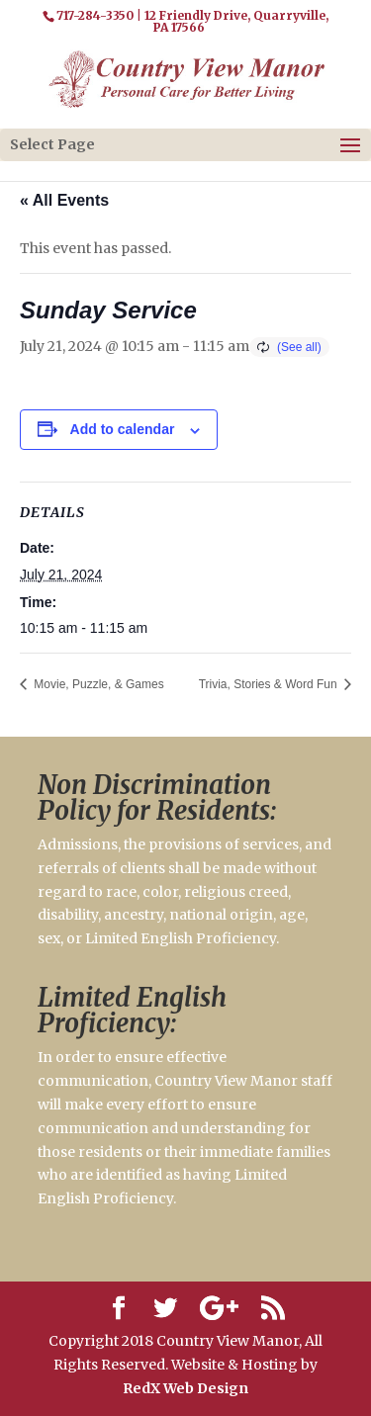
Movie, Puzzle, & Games (97, 684)
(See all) (299, 347)
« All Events (64, 200)
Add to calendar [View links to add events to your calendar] (122, 429)
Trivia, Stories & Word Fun (269, 684)
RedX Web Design (185, 1388)
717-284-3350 (95, 15)
